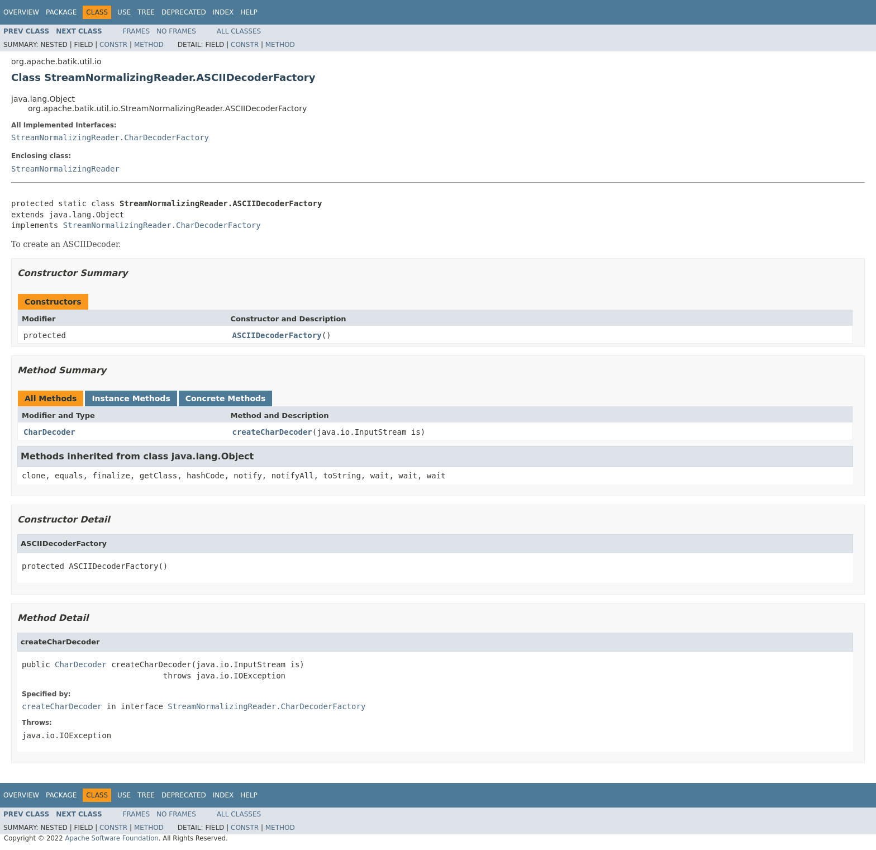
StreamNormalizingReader (65, 168)
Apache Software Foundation (111, 838)
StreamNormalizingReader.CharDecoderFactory (110, 137)
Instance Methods (131, 398)
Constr (113, 45)
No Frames (176, 31)
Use (124, 12)
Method (149, 45)
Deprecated (183, 12)
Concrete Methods (225, 398)
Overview (21, 12)
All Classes (239, 31)
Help (249, 12)
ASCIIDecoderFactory (277, 335)
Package (61, 12)
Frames (136, 31)
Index (223, 12)
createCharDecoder (272, 432)
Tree (146, 12)
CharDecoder (49, 432)
